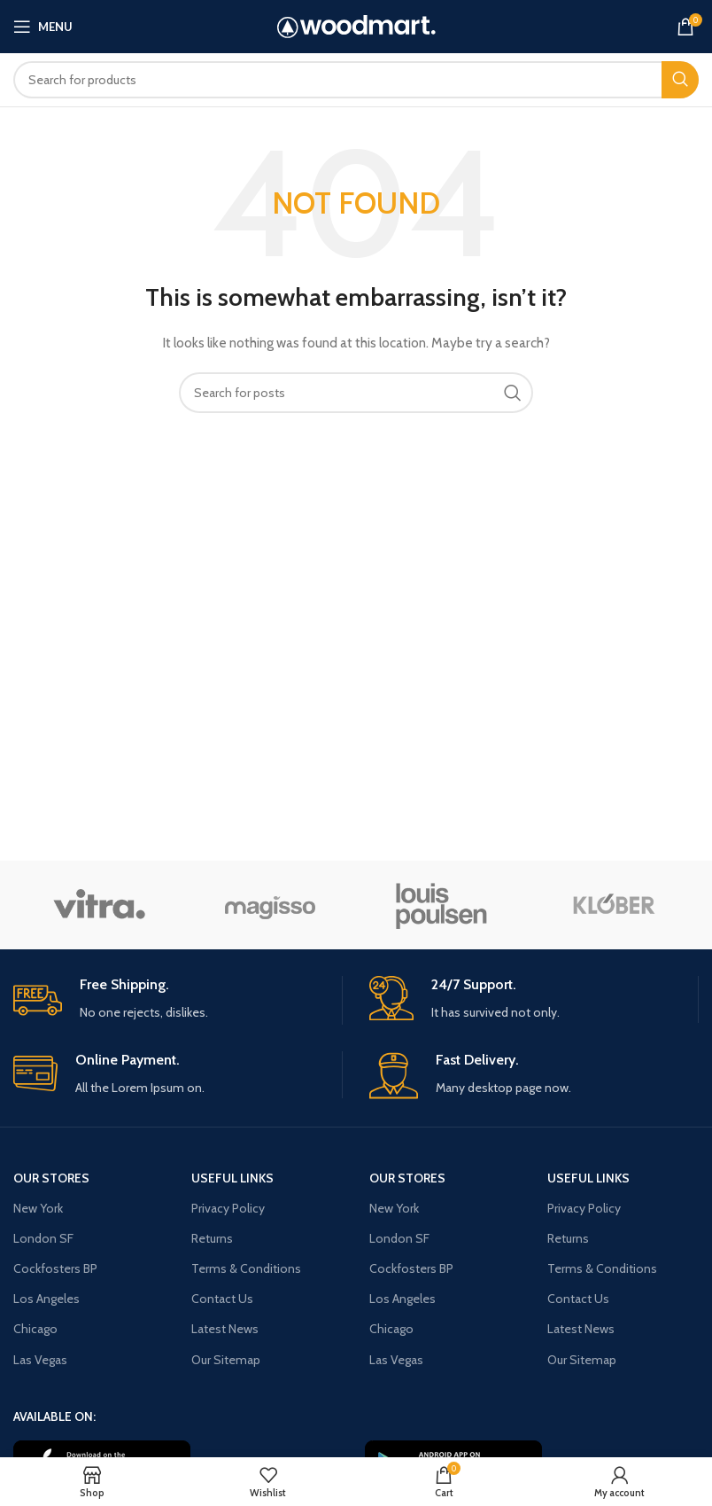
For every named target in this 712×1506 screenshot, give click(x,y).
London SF (43, 1238)
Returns (212, 1238)
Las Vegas (40, 1360)
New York (38, 1208)
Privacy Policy (228, 1208)
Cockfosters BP (55, 1268)
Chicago (35, 1329)
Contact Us (222, 1299)
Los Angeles (46, 1299)
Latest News (225, 1329)
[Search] (356, 79)
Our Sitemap (225, 1360)
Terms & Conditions (246, 1268)
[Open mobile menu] (42, 26)
